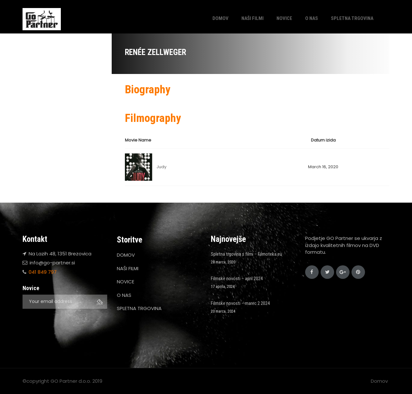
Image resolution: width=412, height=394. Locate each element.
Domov (379, 381)
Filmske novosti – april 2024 (237, 278)
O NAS (311, 18)
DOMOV (220, 18)
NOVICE (284, 18)
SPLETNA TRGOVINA (352, 18)
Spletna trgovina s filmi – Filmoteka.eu (246, 254)
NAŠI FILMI (252, 18)
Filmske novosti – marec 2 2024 (240, 303)
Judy (161, 167)
